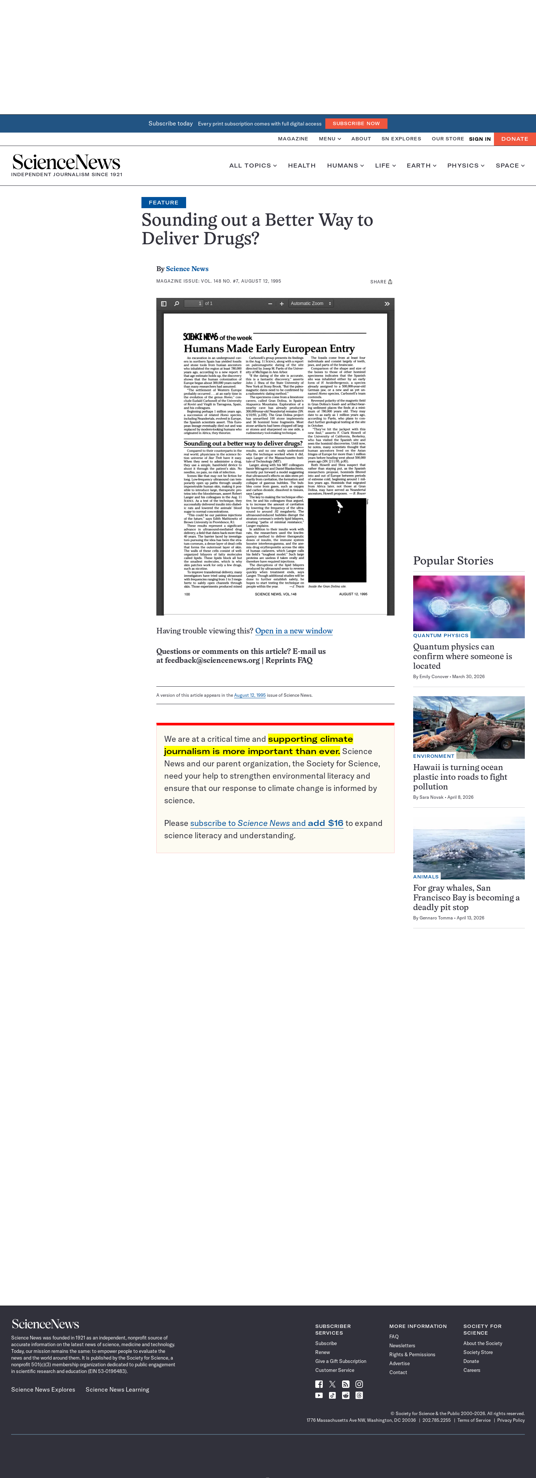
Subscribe (326, 1343)
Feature (164, 202)
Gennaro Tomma (436, 918)
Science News (187, 269)
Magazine (293, 139)
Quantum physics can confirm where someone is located (462, 657)
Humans (345, 165)
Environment (433, 756)
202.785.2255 (436, 1420)
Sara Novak (431, 797)
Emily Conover (434, 676)
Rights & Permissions (412, 1354)
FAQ (394, 1336)
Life (385, 165)
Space (510, 165)
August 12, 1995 (250, 695)
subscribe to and (267, 823)
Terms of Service (474, 1420)
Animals (426, 877)
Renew (322, 1352)
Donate (515, 139)
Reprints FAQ (288, 660)
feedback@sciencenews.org (212, 660)
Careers (472, 1370)
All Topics (253, 165)
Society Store (478, 1352)
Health (302, 165)
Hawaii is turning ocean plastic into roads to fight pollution (460, 777)
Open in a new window (294, 631)
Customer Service (334, 1370)
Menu (330, 139)
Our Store (448, 139)
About (361, 139)
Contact (398, 1372)
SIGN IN (480, 139)
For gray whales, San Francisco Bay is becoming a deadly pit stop (466, 898)
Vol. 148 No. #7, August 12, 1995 (241, 281)
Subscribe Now (356, 123)
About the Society (482, 1343)
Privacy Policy (511, 1420)
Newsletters (402, 1345)
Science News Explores (43, 1389)
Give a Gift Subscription (340, 1361)
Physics (465, 165)
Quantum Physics (441, 635)
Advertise (399, 1363)
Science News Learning (117, 1389)
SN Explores (401, 139)
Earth (421, 165)
